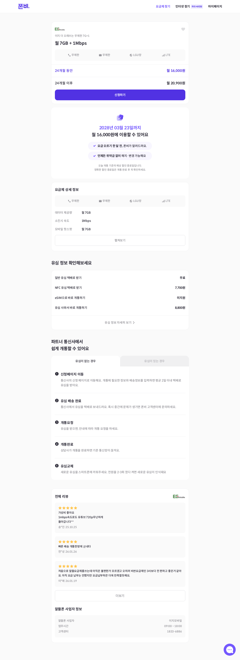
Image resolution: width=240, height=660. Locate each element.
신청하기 (120, 95)
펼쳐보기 (120, 240)
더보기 (120, 596)
